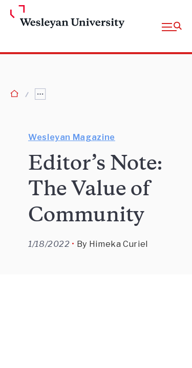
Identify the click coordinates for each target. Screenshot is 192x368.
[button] (172, 26)
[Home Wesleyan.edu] (26, 17)
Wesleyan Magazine (71, 137)
